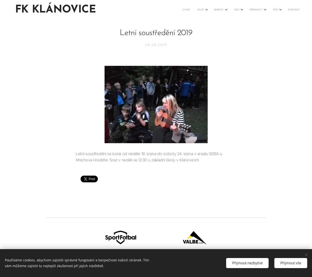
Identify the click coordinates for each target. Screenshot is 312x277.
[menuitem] (243, 10)
